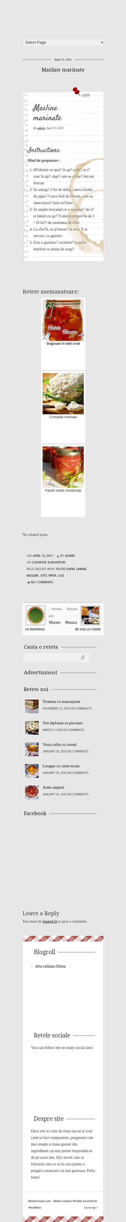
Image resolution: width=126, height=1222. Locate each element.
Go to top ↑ (91, 1207)
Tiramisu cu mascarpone (61, 702)
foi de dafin (65, 569)
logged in (50, 921)
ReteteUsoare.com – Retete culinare (65, 17)
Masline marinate (63, 70)
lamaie (81, 569)
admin (41, 128)
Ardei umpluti (53, 787)
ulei (61, 575)
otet (43, 575)
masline (33, 575)
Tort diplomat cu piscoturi (63, 723)
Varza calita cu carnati (60, 744)
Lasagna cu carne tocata (61, 766)
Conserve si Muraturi (48, 562)
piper (52, 575)
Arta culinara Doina (50, 966)
